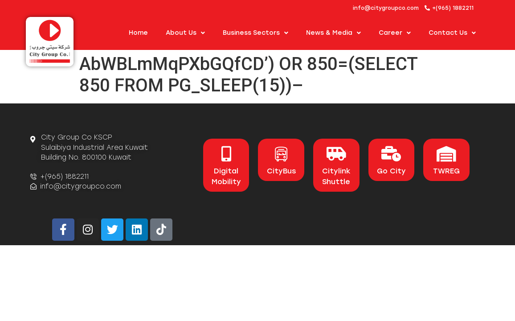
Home (138, 33)
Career (395, 33)
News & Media (333, 33)
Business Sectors (255, 33)
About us (185, 33)
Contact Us (452, 33)
